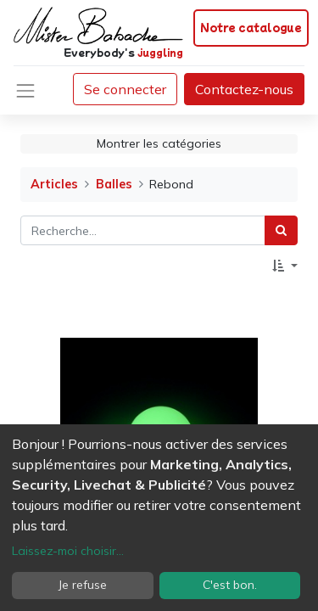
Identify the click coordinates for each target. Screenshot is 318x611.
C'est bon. (230, 584)
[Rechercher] (281, 230)
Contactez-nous (244, 89)
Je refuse (83, 584)
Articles (54, 184)
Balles (114, 184)
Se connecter (125, 89)
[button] (285, 266)
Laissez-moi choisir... (68, 550)
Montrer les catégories (159, 143)
